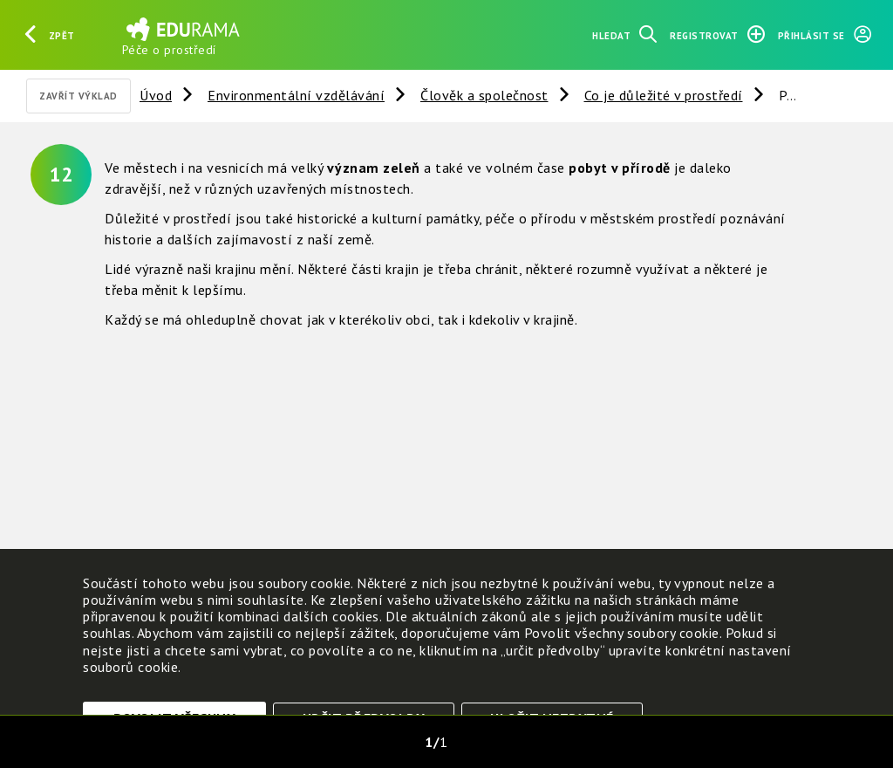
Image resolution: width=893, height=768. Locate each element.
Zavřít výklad (78, 96)
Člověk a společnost (484, 95)
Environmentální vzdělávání (296, 95)
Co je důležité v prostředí (663, 95)
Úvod (156, 95)
